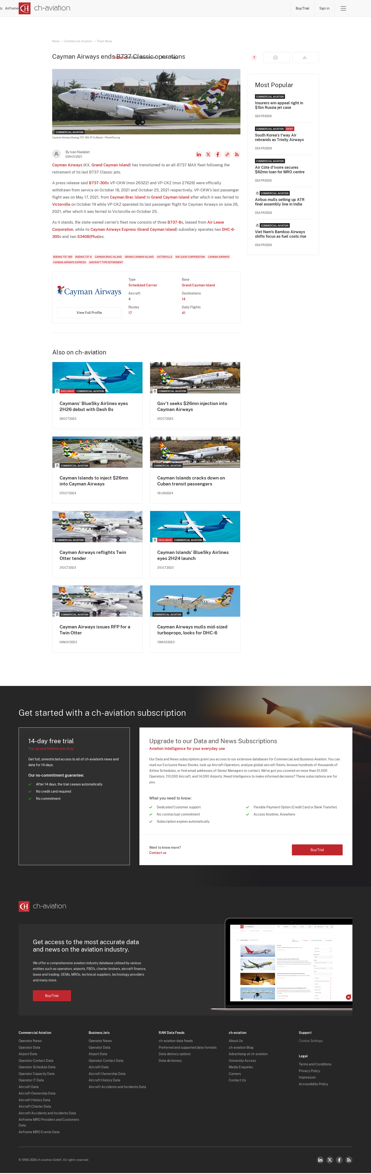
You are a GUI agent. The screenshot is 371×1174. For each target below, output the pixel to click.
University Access (242, 1061)
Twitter (329, 1160)
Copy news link (227, 154)
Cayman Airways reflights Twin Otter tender (94, 556)
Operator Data (29, 1048)
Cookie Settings (311, 1041)
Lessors (180, 8)
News (121, 8)
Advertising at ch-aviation (248, 1055)
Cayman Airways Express (113, 229)
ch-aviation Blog (241, 1048)
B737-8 (174, 222)
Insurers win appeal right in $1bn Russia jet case (279, 105)
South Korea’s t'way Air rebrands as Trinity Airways (279, 137)
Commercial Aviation (78, 41)
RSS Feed (236, 154)
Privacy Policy (309, 1072)
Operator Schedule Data (37, 1068)
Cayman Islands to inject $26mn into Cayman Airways (96, 481)
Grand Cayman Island (110, 165)
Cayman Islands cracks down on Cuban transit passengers (193, 481)
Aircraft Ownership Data (37, 1094)
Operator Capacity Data (37, 1075)
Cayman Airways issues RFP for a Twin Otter (97, 631)
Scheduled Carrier (142, 285)
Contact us (157, 853)
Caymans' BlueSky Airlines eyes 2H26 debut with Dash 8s (95, 407)
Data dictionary (170, 1061)
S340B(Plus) (88, 236)
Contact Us (237, 1081)
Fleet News (104, 41)
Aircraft (209, 8)
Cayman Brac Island (128, 197)
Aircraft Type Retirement (106, 262)
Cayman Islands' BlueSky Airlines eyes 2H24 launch (194, 556)
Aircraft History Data (34, 1101)
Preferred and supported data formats (188, 1048)
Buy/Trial (302, 8)
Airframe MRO (271, 8)
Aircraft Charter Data (35, 1107)
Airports (238, 8)
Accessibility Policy (313, 1085)
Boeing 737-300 (62, 256)
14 (183, 299)
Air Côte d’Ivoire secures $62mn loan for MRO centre (280, 169)
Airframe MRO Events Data (39, 1133)
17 (130, 313)
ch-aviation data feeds (176, 1042)
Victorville (61, 204)
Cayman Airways (67, 165)
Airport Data (28, 1055)
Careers (235, 1075)
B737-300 (98, 183)
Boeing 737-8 (83, 256)
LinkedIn (198, 154)
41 (183, 313)
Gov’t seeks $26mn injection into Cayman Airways (193, 407)
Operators (150, 8)
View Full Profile (89, 313)
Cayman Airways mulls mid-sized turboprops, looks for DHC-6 (194, 631)
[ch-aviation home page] (44, 8)
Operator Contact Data (36, 1061)
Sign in (324, 8)
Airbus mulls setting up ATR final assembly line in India (280, 201)
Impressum (307, 1078)
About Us (236, 1042)
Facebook (217, 154)
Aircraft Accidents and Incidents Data (47, 1114)
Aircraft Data (29, 1088)
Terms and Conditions (315, 1065)
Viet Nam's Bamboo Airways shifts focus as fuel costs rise (280, 234)
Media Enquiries (241, 1068)
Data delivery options (175, 1055)
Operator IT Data (31, 1081)
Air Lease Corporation (190, 256)
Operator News (30, 1042)
